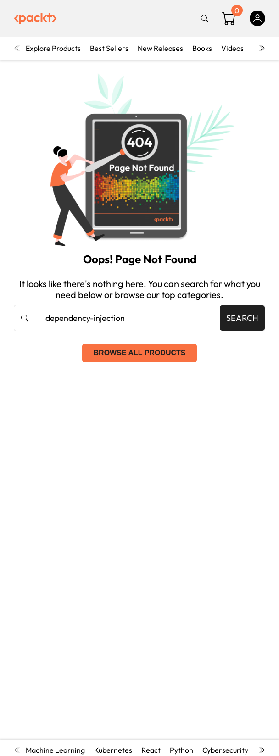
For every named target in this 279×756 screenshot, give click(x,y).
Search (242, 318)
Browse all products (140, 353)
